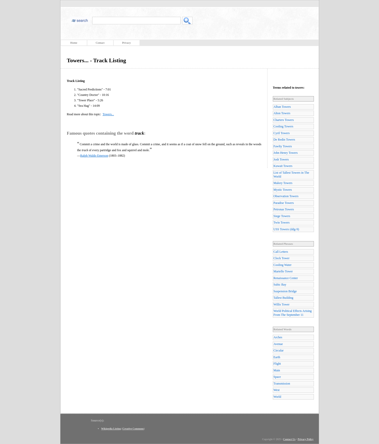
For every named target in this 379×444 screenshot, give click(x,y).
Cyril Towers (282, 133)
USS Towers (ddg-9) (286, 229)
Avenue (278, 344)
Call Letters (281, 252)
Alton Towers (282, 113)
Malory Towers (283, 183)
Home (73, 42)
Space (277, 377)
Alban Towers (282, 107)
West (277, 390)
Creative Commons (133, 428)
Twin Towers (282, 222)
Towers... (108, 114)
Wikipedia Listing (111, 428)
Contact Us (289, 439)
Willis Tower (282, 304)
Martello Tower (283, 271)
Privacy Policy (305, 439)
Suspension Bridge (285, 291)
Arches (278, 337)
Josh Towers (281, 159)
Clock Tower (282, 258)
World (277, 397)
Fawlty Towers (283, 146)
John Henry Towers (286, 153)
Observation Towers (286, 196)
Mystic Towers (283, 190)
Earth (277, 357)
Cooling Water (283, 265)
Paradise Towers (284, 203)
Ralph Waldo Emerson (94, 155)
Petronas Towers (284, 209)
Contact (100, 42)
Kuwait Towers (283, 166)
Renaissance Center (286, 278)
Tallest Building (283, 298)
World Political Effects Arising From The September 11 (293, 313)
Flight (277, 363)
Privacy (126, 42)
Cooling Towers (283, 126)
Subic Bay (280, 284)
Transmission (282, 383)
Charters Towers (284, 120)
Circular (279, 350)
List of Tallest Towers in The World (291, 174)
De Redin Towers (284, 139)
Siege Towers (282, 216)
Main (277, 370)
